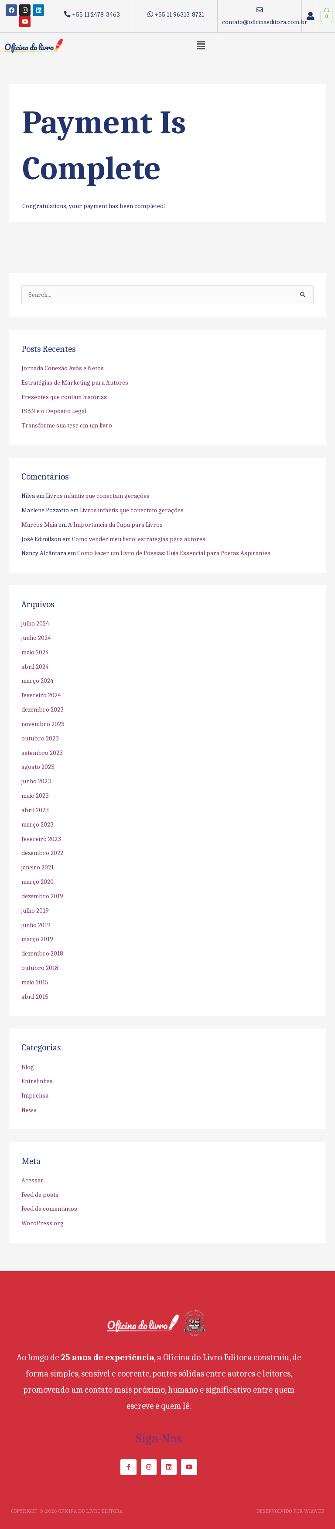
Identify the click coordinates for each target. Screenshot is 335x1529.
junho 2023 (36, 781)
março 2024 (37, 681)
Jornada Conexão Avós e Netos (62, 368)
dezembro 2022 (42, 853)
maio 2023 (35, 795)
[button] (201, 45)
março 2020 (37, 882)
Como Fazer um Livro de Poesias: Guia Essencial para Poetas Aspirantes (173, 553)
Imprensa (34, 1095)
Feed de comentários (49, 1209)
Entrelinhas (37, 1081)
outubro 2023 (40, 738)
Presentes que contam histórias (64, 397)
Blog (27, 1067)
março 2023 (37, 824)
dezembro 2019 (42, 896)
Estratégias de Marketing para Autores (74, 382)
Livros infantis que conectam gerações (98, 496)
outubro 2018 (39, 968)
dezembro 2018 (42, 953)
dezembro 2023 (42, 709)
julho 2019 (35, 910)
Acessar (32, 1180)
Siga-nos (159, 1439)
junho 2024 (36, 638)
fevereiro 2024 (41, 695)
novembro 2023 (43, 724)
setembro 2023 (42, 753)
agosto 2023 (38, 767)
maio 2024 (35, 652)
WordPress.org (42, 1223)
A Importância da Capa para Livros (115, 524)
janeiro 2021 (37, 867)
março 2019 (37, 939)
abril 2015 (34, 997)
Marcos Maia (39, 524)
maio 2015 (34, 982)
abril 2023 (35, 810)
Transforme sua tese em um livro (66, 425)
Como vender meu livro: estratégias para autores (138, 539)
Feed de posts (39, 1195)
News (29, 1110)
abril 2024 (35, 667)
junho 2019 (36, 925)
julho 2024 (35, 623)
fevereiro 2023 (41, 839)
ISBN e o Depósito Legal (53, 411)
